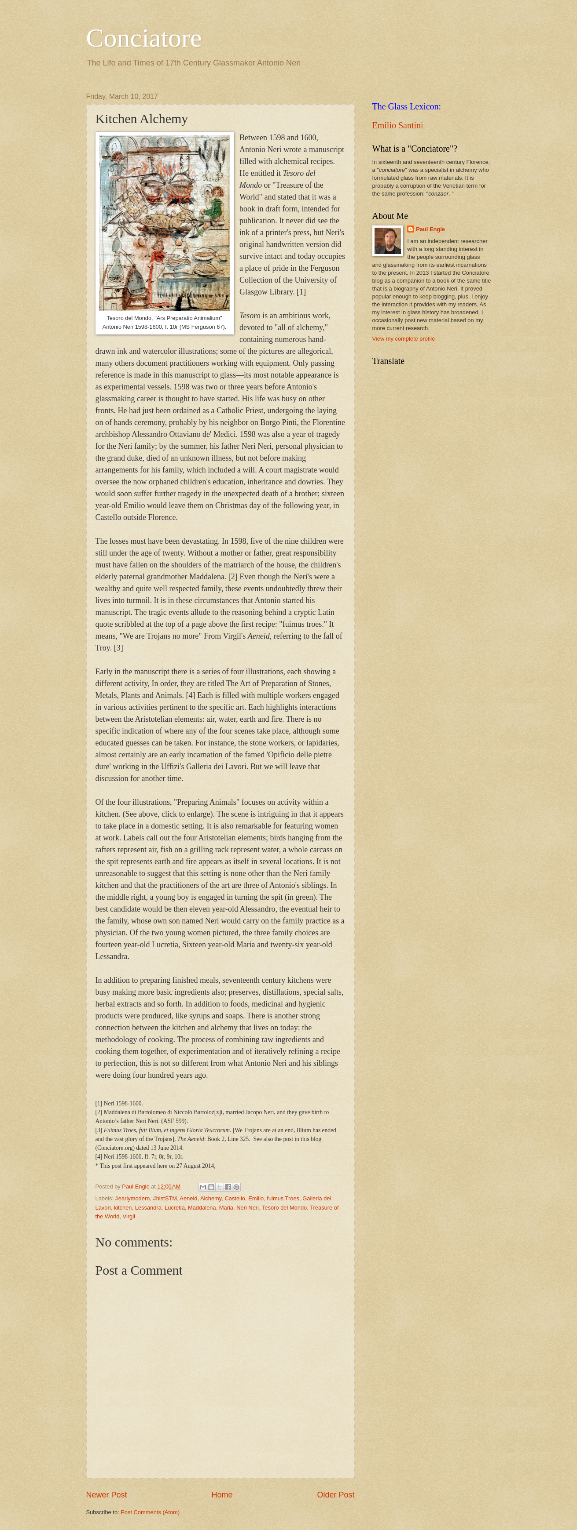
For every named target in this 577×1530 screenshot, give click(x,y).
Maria (226, 1207)
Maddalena (202, 1207)
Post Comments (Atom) (150, 1512)
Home (221, 1494)
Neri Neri (247, 1207)
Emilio (256, 1198)
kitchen (123, 1207)
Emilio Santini (397, 125)
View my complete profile (403, 338)
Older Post (335, 1494)
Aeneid (188, 1198)
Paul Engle (430, 229)
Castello (234, 1198)
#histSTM (165, 1198)
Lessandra (148, 1207)
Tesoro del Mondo (284, 1207)
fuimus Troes (283, 1198)
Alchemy (210, 1198)
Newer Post (106, 1494)
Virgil (129, 1216)
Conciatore (144, 37)
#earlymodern (132, 1198)
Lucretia (175, 1207)
